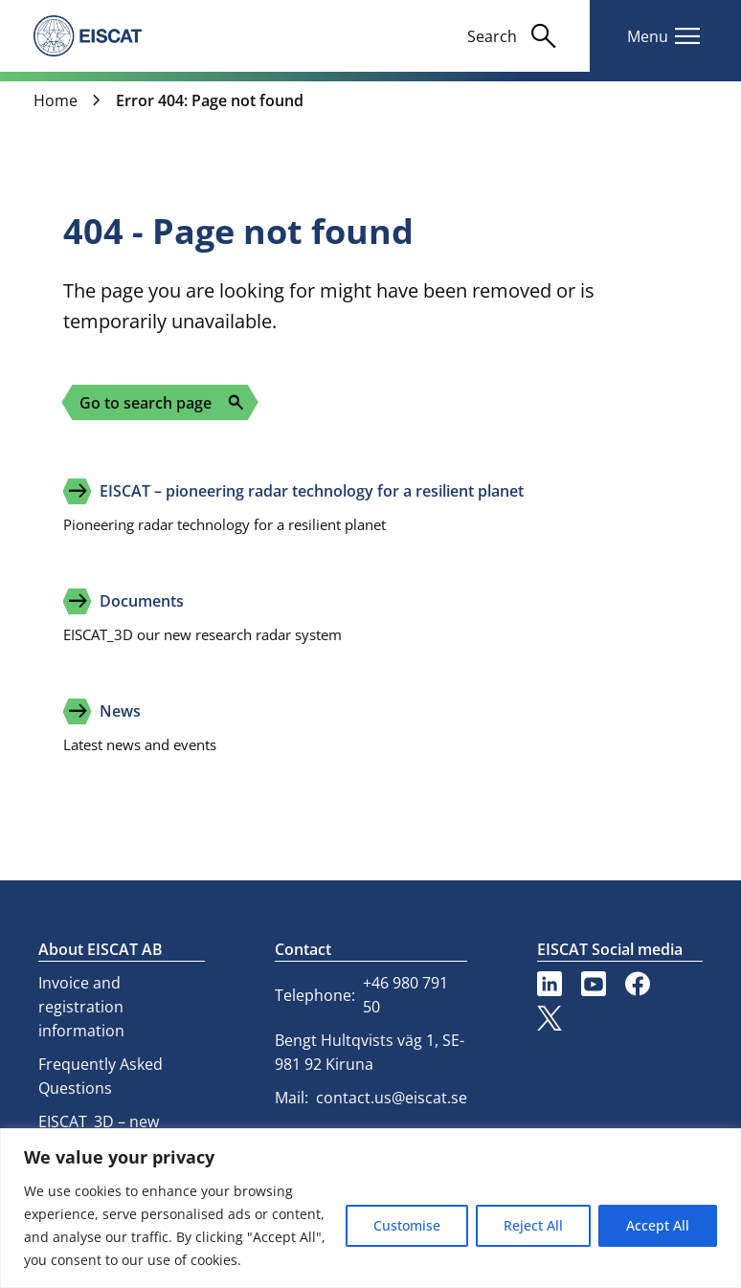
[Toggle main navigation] (665, 36)
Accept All (657, 1225)
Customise (406, 1225)
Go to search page (162, 402)
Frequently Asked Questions (100, 1076)
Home (56, 100)
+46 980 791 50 (405, 994)
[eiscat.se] (88, 35)
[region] (370, 1208)
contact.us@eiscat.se (391, 1097)
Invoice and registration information (81, 1006)
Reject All (533, 1225)
